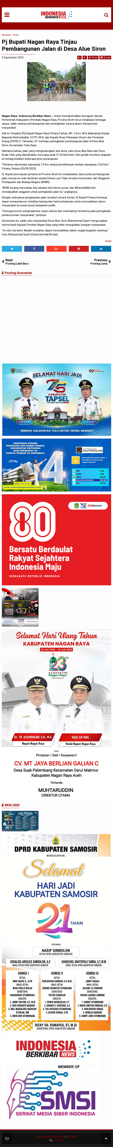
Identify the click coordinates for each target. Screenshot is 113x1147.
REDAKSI (71, 1136)
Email (105, 57)
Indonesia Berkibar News (50, 1136)
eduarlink (58, 1140)
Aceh (108, 241)
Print (93, 57)
